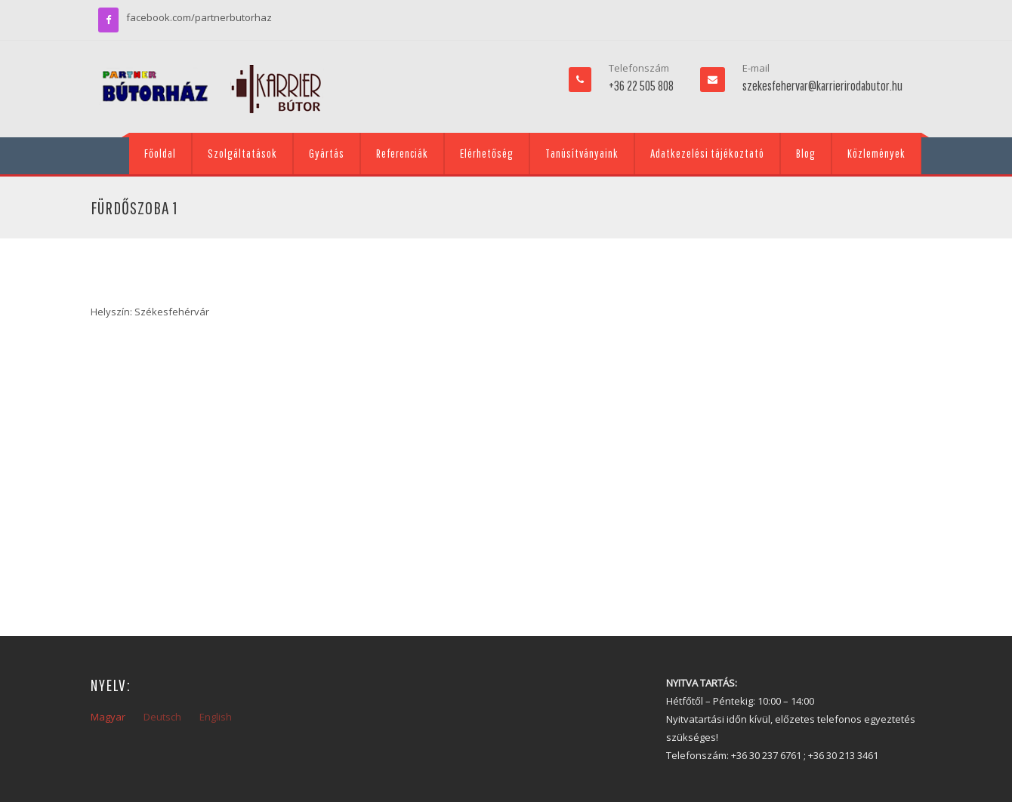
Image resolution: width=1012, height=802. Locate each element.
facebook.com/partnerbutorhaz (199, 17)
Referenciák (402, 153)
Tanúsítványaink (582, 153)
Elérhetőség (487, 153)
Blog (806, 153)
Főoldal (160, 153)
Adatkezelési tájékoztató (707, 153)
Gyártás (326, 153)
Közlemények (876, 153)
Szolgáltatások (242, 153)
